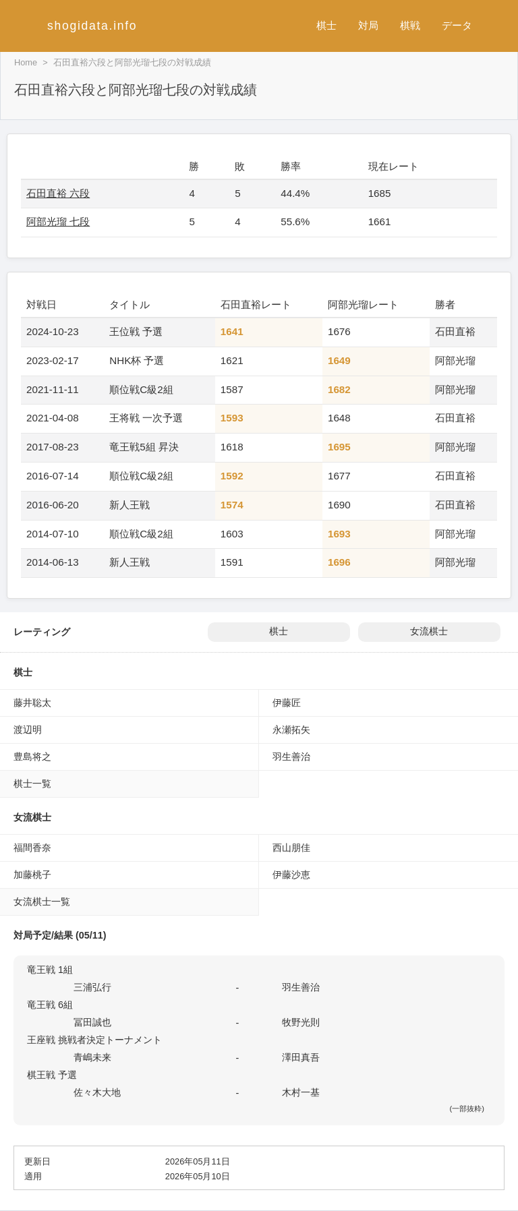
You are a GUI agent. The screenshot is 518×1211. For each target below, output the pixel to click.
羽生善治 (291, 756)
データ (457, 25)
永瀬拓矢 (291, 729)
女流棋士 (429, 631)
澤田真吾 (301, 1057)
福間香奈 (32, 847)
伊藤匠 (286, 702)
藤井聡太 (32, 702)
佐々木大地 (97, 1092)
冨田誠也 (92, 1022)
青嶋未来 (92, 1057)
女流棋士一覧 (41, 901)
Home (25, 62)
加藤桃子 (32, 874)
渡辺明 (27, 729)
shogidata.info (92, 25)
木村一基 (301, 1092)
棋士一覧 (32, 783)
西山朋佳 (291, 847)
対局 (368, 25)
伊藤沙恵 (291, 874)
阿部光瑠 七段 (58, 221)
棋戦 (410, 25)
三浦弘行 (92, 987)
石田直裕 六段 (58, 193)
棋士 (326, 25)
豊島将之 (32, 756)
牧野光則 (301, 1022)
